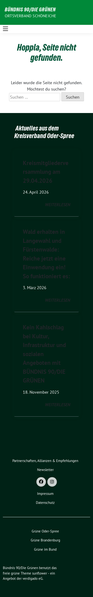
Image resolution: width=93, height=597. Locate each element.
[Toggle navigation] (5, 29)
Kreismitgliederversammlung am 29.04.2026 (46, 171)
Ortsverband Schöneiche (30, 15)
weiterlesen (57, 204)
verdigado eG (33, 578)
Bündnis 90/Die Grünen (30, 9)
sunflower (39, 573)
